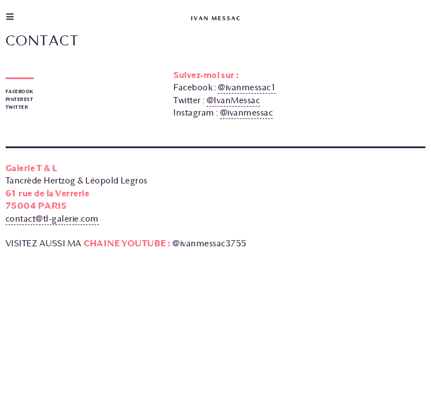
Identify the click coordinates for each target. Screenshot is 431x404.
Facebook (20, 91)
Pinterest (19, 99)
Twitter (17, 107)
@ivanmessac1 (247, 87)
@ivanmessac (246, 112)
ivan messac (216, 18)
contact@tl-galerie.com (52, 218)
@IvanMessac (233, 100)
